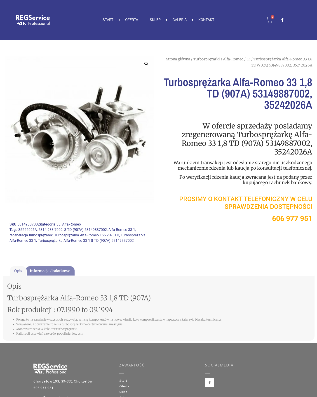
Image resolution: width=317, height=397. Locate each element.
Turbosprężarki (206, 59)
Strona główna (178, 59)
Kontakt (206, 20)
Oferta (131, 20)
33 (248, 59)
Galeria (179, 20)
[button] (146, 64)
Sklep (155, 20)
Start (108, 20)
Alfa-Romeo (233, 59)
